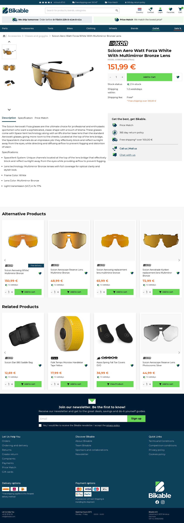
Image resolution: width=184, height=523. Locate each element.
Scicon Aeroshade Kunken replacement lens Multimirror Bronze (157, 272)
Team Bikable (83, 445)
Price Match (41, 118)
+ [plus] (12, 292)
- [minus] (5, 292)
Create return (10, 454)
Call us (123, 148)
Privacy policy (157, 450)
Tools (50, 28)
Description (9, 118)
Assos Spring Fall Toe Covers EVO (111, 364)
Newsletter (81, 454)
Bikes (70, 28)
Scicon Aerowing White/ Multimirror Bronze (17, 272)
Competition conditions (163, 445)
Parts (5, 28)
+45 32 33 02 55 (7, 514)
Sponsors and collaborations (91, 450)
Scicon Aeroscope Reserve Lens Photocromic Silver (159, 364)
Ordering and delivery (15, 445)
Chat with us (127, 154)
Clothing (90, 28)
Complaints (8, 458)
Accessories (27, 28)
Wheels (113, 28)
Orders (6, 441)
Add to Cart (149, 77)
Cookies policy (157, 454)
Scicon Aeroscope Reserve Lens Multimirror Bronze (67, 271)
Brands (134, 28)
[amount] (9, 292)
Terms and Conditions (161, 441)
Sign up (136, 418)
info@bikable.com (8, 517)
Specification (25, 118)
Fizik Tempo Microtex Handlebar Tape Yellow (67, 364)
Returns (6, 450)
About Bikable (83, 441)
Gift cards (7, 471)
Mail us (133, 148)
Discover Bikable (85, 436)
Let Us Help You (11, 436)
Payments (8, 463)
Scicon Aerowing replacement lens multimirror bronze (112, 271)
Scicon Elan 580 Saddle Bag (19, 362)
